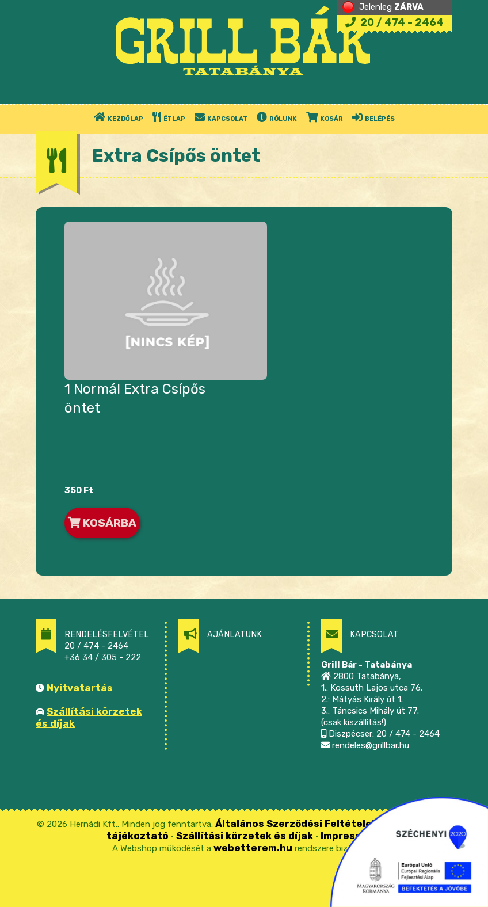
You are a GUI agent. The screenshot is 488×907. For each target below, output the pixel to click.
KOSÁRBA (102, 522)
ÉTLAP (168, 117)
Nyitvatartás (80, 687)
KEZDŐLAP (118, 117)
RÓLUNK (277, 117)
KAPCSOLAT (221, 117)
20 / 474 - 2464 (394, 22)
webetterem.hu (253, 847)
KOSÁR (324, 117)
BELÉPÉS (373, 117)
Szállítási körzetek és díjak (244, 835)
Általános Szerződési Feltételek (296, 823)
